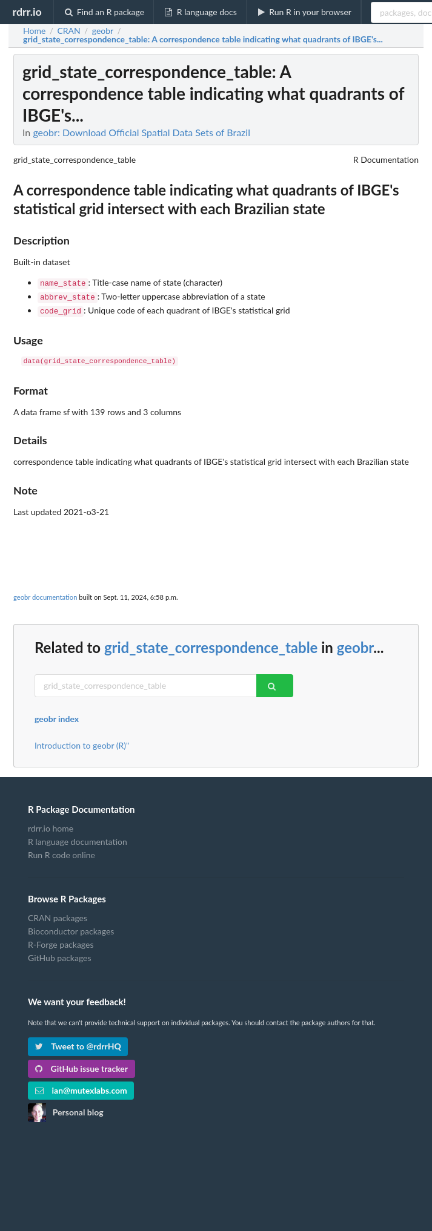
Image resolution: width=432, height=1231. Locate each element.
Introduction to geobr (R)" (82, 742)
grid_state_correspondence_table (211, 643)
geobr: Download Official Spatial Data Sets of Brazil (141, 132)
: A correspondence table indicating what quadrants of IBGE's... (203, 39)
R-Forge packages (60, 941)
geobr (355, 643)
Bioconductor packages (71, 927)
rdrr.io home (50, 825)
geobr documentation (45, 593)
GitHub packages (59, 954)
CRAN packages (57, 914)
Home (34, 31)
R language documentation (77, 838)
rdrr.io (26, 11)
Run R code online (61, 851)
